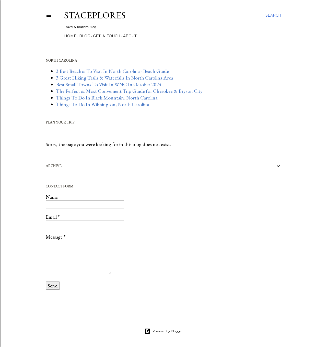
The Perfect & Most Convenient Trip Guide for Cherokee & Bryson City (129, 91)
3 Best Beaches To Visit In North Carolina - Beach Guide (112, 71)
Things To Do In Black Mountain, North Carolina (106, 97)
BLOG (84, 36)
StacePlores (95, 15)
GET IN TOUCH (106, 36)
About (129, 36)
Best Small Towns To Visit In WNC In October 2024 (108, 84)
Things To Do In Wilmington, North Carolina (102, 104)
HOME (70, 36)
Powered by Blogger (163, 331)
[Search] (273, 15)
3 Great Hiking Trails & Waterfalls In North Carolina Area (114, 77)
